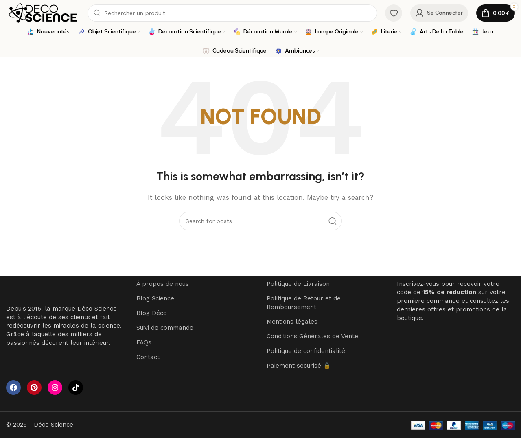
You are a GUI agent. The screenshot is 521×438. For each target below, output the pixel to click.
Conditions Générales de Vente (312, 336)
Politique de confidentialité (306, 351)
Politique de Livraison (298, 284)
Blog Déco (151, 313)
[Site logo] (42, 12)
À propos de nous (162, 284)
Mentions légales (292, 322)
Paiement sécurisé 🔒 (299, 366)
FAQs (143, 342)
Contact (148, 357)
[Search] (232, 13)
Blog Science (155, 298)
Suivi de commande (164, 328)
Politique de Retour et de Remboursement (304, 303)
